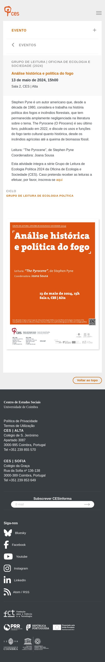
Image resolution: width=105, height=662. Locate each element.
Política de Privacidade (21, 421)
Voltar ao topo (87, 380)
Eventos (27, 45)
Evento (19, 30)
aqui (59, 180)
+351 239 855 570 (22, 449)
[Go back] (13, 45)
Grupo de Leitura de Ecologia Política (40, 195)
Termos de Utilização (19, 426)
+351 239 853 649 (22, 480)
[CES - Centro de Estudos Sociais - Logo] (11, 9)
